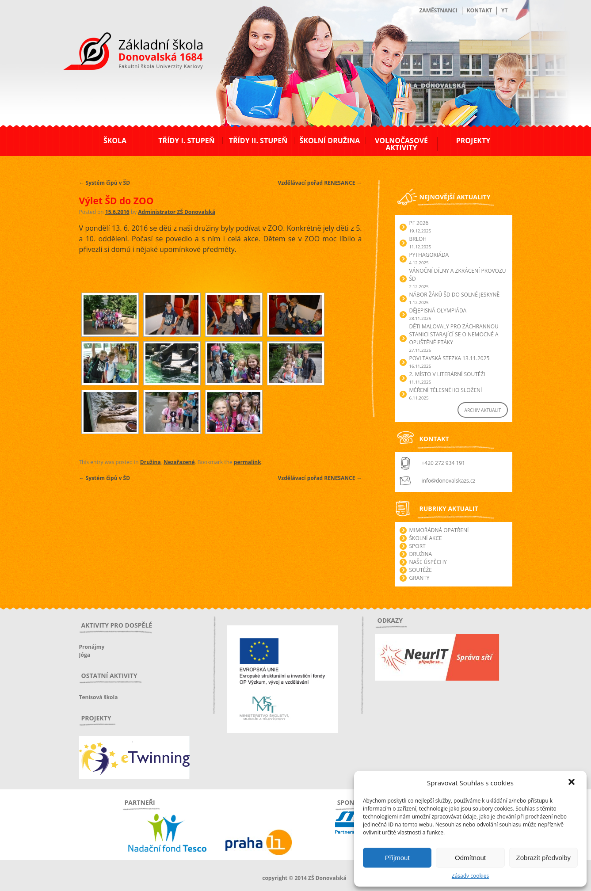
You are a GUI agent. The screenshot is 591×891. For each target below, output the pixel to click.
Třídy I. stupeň (186, 140)
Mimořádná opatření (439, 530)
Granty (419, 578)
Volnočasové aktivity (401, 144)
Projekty (473, 140)
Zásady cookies (470, 876)
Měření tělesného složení (445, 390)
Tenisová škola (98, 697)
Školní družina (330, 140)
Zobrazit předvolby (543, 857)
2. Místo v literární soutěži (447, 374)
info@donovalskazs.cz (449, 480)
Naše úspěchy (428, 562)
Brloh (418, 239)
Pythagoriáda (429, 255)
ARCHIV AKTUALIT (483, 410)
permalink (247, 462)
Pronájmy (92, 647)
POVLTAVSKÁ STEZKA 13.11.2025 (449, 358)
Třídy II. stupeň (258, 140)
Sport (417, 546)
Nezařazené (179, 462)
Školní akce (425, 538)
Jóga (84, 655)
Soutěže (420, 570)
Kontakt (479, 10)
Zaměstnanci (438, 10)
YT (504, 10)
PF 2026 (419, 223)
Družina (150, 462)
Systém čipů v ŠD (104, 183)
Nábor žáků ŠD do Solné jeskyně (454, 294)
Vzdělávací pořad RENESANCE (320, 183)
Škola (114, 140)
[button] (572, 782)
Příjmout (397, 857)
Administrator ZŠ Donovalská (176, 212)
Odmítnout (470, 857)
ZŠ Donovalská (127, 52)
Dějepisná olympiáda (438, 310)
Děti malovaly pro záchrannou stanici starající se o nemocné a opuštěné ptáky (454, 334)
